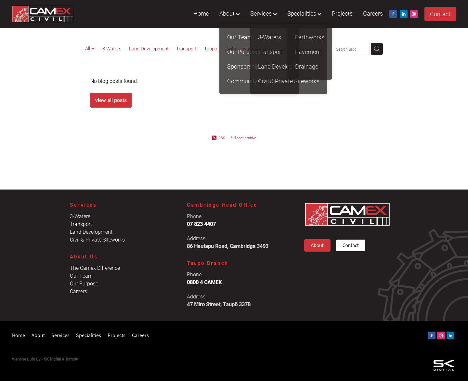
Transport (186, 48)
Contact (440, 14)
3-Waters (112, 48)
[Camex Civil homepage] (56, 14)
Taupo (210, 48)
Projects (342, 13)
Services (263, 13)
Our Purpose (84, 283)
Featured (292, 48)
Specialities (304, 13)
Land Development (149, 48)
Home (201, 13)
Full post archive (243, 137)
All (88, 48)
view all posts (111, 100)
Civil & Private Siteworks (250, 48)
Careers (373, 13)
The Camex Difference (95, 267)
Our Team (81, 275)
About (229, 13)
